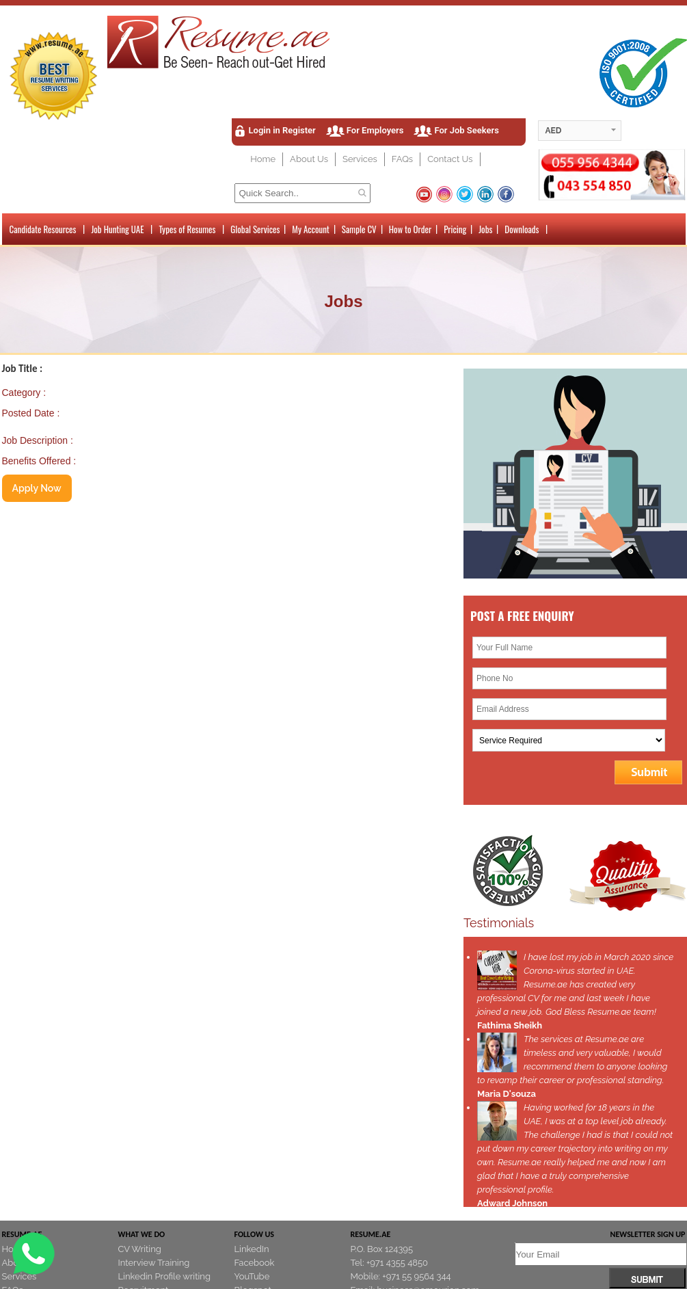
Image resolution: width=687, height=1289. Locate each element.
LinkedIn (251, 1249)
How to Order (410, 229)
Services (359, 159)
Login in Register (282, 130)
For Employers (375, 130)
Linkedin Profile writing (164, 1276)
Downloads (521, 229)
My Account (310, 229)
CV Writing (139, 1249)
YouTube (252, 1276)
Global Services (255, 229)
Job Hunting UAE (117, 229)
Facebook (254, 1263)
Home (262, 159)
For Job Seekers (466, 130)
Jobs (485, 229)
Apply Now (37, 488)
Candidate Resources (43, 229)
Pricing (455, 229)
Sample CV (359, 229)
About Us (309, 159)
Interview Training (154, 1263)
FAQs (402, 159)
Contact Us (449, 159)
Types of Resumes (187, 229)
